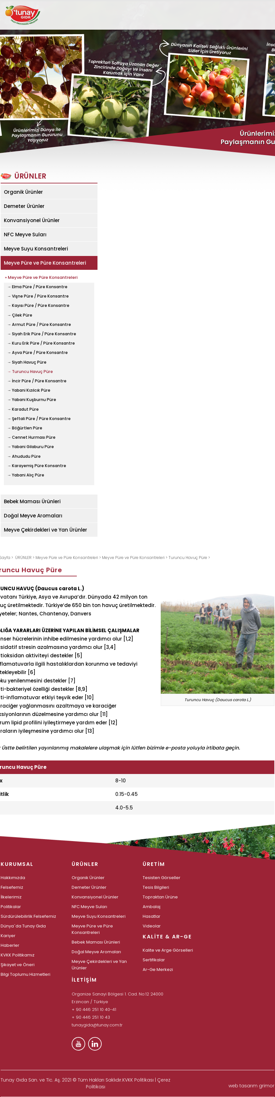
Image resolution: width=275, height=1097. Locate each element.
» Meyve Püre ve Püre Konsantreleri (41, 276)
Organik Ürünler (23, 192)
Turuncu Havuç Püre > (189, 557)
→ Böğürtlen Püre (24, 428)
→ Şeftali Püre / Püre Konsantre (39, 418)
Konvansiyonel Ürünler (32, 220)
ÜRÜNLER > (25, 557)
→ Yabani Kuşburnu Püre (31, 399)
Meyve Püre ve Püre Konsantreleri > (69, 557)
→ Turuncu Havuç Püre (30, 371)
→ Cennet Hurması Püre (31, 437)
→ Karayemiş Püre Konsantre (36, 465)
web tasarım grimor (251, 1085)
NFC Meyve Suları (25, 234)
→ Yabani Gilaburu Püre (30, 446)
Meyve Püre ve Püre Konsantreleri (45, 263)
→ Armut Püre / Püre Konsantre (39, 324)
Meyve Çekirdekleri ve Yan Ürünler (45, 529)
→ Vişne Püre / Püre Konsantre (38, 296)
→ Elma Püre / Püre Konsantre (37, 286)
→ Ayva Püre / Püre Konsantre (37, 352)
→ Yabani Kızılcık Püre (28, 390)
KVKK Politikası (138, 1080)
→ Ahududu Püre (24, 456)
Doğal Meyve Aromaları (33, 515)
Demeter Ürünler (24, 206)
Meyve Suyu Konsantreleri (36, 248)
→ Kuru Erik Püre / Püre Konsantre (41, 343)
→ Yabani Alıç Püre (25, 475)
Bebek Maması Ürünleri (32, 501)
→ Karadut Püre (23, 409)
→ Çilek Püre (19, 315)
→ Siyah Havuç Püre (26, 362)
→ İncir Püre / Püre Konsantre (36, 381)
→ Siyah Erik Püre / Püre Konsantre (41, 334)
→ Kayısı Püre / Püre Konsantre (38, 305)
